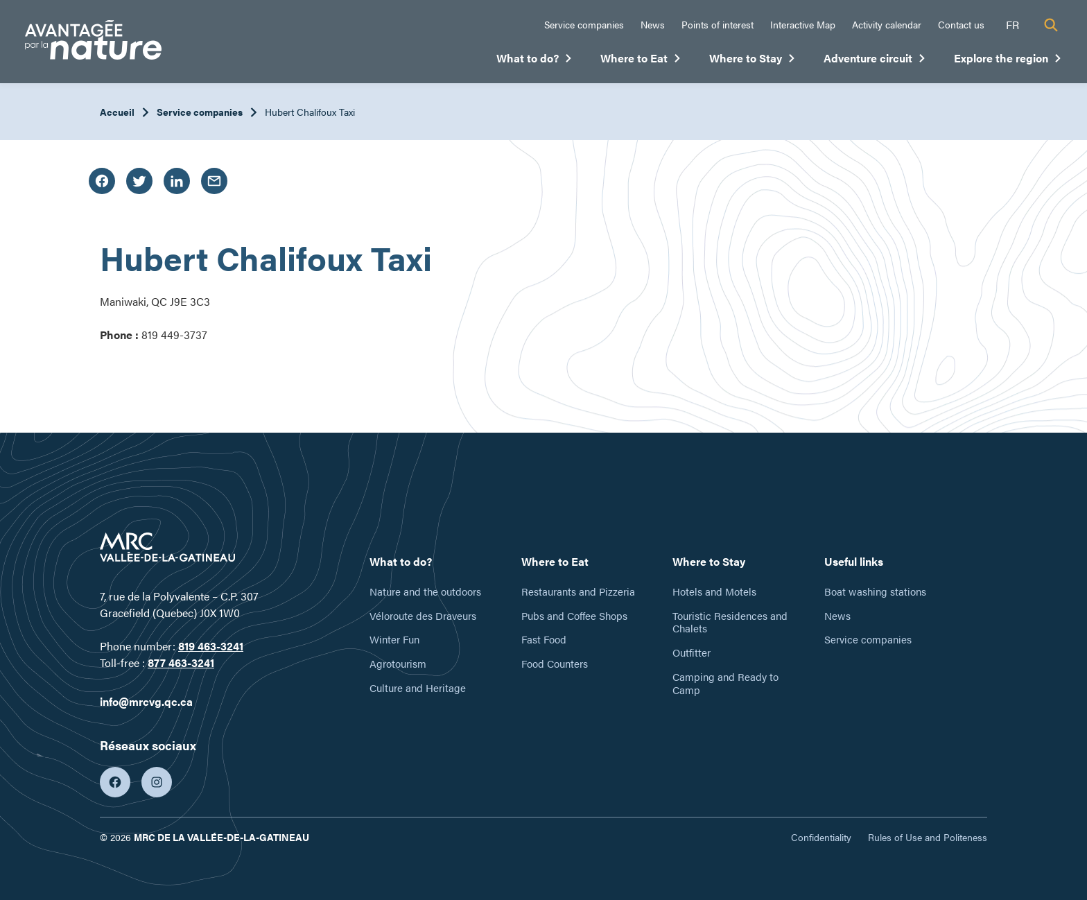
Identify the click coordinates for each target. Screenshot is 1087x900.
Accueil (117, 111)
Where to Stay (752, 61)
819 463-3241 (210, 646)
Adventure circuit (875, 61)
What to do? (534, 61)
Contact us (961, 24)
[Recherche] (1051, 25)
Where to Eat (640, 61)
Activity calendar (886, 24)
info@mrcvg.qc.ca (146, 701)
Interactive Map (802, 24)
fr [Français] (1012, 25)
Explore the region (1008, 61)
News (653, 24)
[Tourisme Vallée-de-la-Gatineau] (93, 42)
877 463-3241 (181, 662)
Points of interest (717, 24)
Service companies (584, 24)
